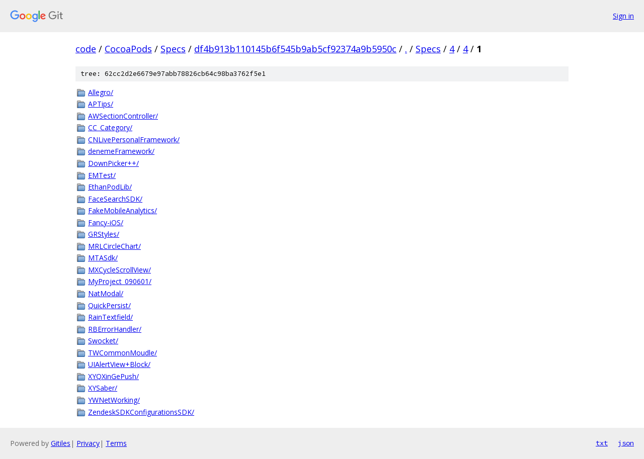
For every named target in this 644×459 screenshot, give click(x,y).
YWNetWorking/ (114, 400)
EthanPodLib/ (110, 187)
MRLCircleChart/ (114, 246)
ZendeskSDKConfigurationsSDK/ (141, 412)
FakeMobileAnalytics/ (122, 210)
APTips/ (100, 104)
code (85, 49)
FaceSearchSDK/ (115, 199)
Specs (173, 49)
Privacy (88, 443)
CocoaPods (128, 49)
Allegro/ (100, 92)
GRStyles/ (103, 234)
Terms (116, 443)
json (626, 442)
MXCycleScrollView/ (119, 269)
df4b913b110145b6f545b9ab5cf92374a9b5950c (295, 49)
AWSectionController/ (123, 116)
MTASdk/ (103, 257)
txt (602, 442)
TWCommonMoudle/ (122, 352)
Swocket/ (103, 340)
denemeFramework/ (121, 151)
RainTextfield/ (110, 317)
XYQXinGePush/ (113, 376)
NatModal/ (105, 293)
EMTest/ (102, 175)
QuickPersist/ (109, 305)
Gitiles (60, 443)
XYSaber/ (102, 388)
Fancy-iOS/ (105, 222)
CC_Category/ (110, 127)
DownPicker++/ (113, 163)
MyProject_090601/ (119, 281)
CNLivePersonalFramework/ (134, 139)
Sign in (623, 16)
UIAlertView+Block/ (119, 364)
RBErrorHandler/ (114, 329)
